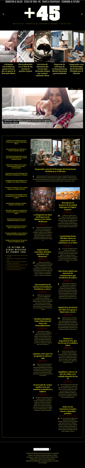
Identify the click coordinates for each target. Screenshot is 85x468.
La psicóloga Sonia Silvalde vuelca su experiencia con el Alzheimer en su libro (67, 239)
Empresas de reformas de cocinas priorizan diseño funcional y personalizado (59, 68)
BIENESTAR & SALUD (13, 1)
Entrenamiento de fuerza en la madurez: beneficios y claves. (42, 287)
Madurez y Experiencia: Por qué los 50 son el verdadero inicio (68, 342)
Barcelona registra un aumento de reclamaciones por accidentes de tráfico (67, 274)
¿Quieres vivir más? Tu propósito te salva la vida (42, 356)
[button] (50, 449)
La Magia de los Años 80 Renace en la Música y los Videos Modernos (43, 218)
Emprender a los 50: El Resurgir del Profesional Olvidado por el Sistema (76, 68)
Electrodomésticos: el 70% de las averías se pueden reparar (25, 67)
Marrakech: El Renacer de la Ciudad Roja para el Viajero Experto (68, 206)
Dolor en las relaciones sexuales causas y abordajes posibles (67, 410)
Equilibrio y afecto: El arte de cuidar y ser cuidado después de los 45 (68, 375)
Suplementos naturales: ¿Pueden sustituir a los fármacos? (43, 253)
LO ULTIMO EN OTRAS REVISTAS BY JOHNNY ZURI (16, 249)
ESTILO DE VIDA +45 (32, 1)
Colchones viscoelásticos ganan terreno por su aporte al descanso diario (8, 68)
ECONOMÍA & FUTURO (71, 1)
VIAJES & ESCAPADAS (51, 1)
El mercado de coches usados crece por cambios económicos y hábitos (43, 388)
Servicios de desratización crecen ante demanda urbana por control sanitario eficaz (42, 70)
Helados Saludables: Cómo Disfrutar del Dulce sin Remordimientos (42, 322)
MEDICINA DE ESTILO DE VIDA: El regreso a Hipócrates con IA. (67, 310)
